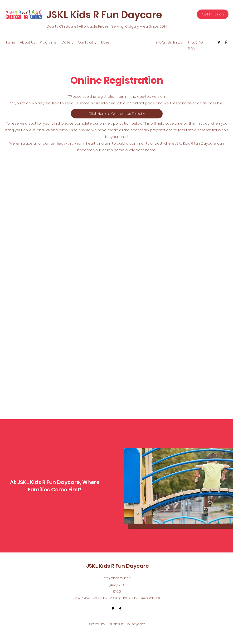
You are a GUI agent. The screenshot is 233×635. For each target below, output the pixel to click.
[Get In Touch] (212, 14)
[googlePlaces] (218, 42)
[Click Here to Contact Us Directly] (117, 113)
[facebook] (225, 42)
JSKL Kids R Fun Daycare (104, 14)
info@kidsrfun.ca (169, 42)
